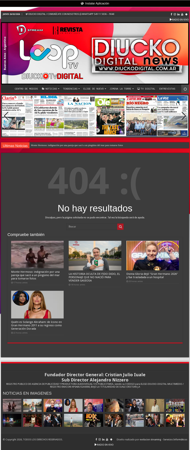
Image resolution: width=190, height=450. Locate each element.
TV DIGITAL (146, 88)
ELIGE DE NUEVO (93, 88)
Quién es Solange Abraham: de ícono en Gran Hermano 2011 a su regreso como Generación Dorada (36, 325)
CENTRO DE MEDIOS (26, 88)
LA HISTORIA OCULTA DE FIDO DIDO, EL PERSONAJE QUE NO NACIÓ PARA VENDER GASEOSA (94, 277)
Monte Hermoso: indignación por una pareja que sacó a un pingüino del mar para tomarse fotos (77, 145)
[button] (183, 116)
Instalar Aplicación (95, 3)
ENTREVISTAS (167, 88)
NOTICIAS (49, 88)
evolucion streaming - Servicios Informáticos (163, 439)
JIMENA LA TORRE (120, 88)
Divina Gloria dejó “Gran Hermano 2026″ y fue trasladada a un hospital (152, 275)
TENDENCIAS (70, 88)
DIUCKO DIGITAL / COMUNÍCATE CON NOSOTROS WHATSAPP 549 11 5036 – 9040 (70, 14)
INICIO (7, 88)
